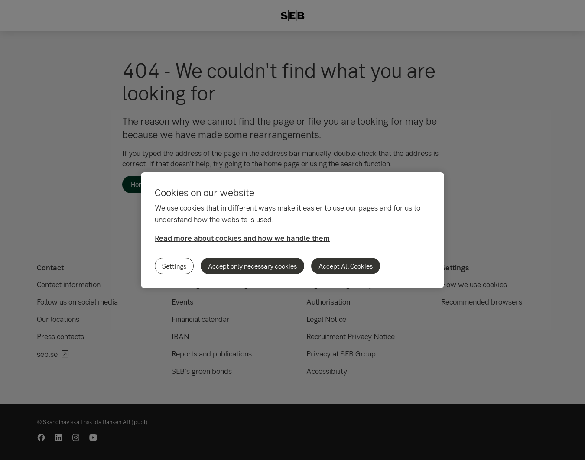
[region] (292, 230)
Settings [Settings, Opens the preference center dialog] (174, 266)
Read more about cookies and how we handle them (242, 238)
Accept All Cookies (345, 266)
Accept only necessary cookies (252, 266)
